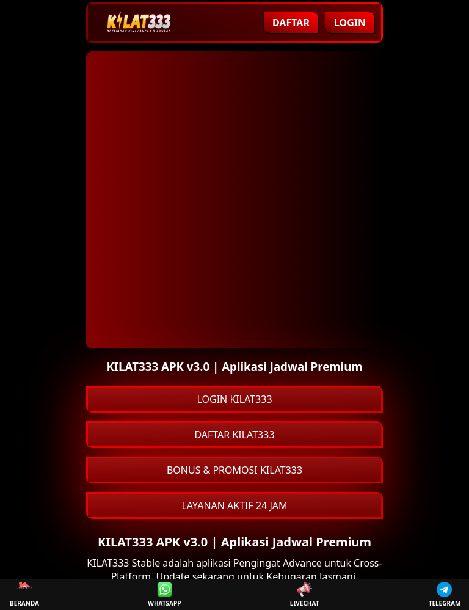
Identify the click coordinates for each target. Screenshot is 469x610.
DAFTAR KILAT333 (234, 434)
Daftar (291, 22)
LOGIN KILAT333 (234, 399)
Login (350, 22)
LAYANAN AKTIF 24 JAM (234, 505)
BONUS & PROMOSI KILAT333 (234, 470)
